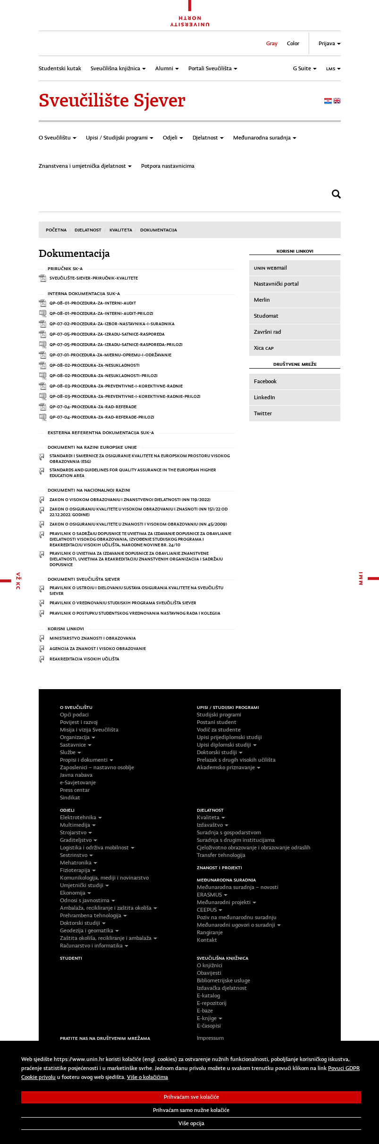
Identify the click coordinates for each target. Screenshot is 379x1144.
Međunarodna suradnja (264, 137)
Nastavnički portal (276, 283)
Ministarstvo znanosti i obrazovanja (93, 638)
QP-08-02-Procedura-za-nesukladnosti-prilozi (104, 375)
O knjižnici (209, 965)
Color (293, 43)
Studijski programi (219, 714)
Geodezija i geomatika (89, 930)
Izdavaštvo (212, 825)
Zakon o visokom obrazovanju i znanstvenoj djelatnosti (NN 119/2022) (130, 499)
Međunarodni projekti (226, 902)
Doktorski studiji (220, 752)
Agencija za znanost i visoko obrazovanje (98, 648)
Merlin (262, 299)
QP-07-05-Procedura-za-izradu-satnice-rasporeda (107, 334)
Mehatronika (78, 862)
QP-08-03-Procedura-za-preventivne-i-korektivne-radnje (116, 386)
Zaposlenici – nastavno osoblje (97, 767)
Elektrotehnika (81, 817)
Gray (272, 43)
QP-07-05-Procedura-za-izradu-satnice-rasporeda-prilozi (116, 344)
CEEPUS (209, 909)
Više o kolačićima (147, 1077)
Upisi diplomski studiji (227, 744)
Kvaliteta (120, 229)
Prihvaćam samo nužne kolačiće (191, 1110)
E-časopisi (209, 1025)
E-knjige (209, 1018)
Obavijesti (209, 973)
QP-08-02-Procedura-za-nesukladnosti (95, 365)
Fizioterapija (78, 870)
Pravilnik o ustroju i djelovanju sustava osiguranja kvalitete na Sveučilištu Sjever (136, 590)
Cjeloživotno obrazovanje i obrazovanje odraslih (254, 847)
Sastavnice (76, 744)
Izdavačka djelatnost (222, 988)
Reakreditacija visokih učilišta (84, 659)
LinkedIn (264, 397)
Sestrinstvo (76, 855)
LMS (333, 68)
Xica (264, 348)
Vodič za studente (219, 729)
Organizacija (77, 737)
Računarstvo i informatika (94, 945)
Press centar (75, 790)
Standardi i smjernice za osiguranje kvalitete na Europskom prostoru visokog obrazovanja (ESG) (140, 458)
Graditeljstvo (78, 840)
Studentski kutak (60, 68)
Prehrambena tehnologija (93, 915)
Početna (56, 229)
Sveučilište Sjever (112, 100)
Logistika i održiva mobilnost (97, 847)
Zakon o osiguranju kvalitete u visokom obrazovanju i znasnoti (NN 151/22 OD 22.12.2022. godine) (138, 512)
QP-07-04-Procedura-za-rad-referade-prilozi (102, 417)
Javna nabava (76, 775)
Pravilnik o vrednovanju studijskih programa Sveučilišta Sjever (123, 603)
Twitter (263, 413)
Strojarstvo (76, 832)
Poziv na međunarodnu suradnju (237, 917)
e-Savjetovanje (78, 782)
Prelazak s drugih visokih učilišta (236, 760)
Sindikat (70, 797)
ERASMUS (212, 894)
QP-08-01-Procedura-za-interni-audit (93, 303)
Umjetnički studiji (84, 885)
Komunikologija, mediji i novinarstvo (104, 877)
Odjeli (173, 137)
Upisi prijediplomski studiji (229, 737)
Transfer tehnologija (221, 855)
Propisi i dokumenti (86, 760)
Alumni (167, 68)
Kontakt (207, 940)
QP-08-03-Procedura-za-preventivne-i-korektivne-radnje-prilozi (125, 396)
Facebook (265, 381)
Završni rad (267, 332)
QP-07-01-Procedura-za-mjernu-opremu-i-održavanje (110, 355)
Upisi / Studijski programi (119, 137)
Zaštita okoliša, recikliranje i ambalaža (108, 938)
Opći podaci (74, 714)
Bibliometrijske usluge (223, 980)
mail (270, 267)
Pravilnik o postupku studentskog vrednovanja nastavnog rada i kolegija (135, 613)
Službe (70, 752)
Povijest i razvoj (79, 722)
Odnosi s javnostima (87, 900)
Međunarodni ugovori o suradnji (239, 925)
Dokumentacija (158, 229)
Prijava (330, 43)
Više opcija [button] (191, 1123)
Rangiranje (210, 932)
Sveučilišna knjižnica (118, 68)
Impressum (210, 1038)
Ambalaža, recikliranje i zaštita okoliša (108, 908)
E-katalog (208, 995)
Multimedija (78, 825)
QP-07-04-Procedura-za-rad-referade (93, 406)
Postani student (216, 722)
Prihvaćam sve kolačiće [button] (191, 1097)
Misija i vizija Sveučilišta (89, 729)
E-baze (205, 1010)
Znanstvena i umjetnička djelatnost (85, 166)
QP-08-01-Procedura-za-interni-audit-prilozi (101, 313)
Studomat (266, 316)
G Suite (305, 68)
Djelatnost (208, 137)
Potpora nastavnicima (167, 166)
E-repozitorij (212, 1003)
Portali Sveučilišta (212, 68)
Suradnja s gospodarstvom (229, 832)
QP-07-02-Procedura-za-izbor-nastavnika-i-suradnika (112, 324)
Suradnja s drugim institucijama (236, 840)
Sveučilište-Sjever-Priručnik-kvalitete (94, 278)
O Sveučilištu (57, 137)
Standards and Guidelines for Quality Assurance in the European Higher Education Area (133, 472)
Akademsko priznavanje (229, 767)
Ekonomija (75, 892)
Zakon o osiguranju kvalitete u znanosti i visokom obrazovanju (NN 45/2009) (138, 524)
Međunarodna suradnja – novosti (237, 887)
